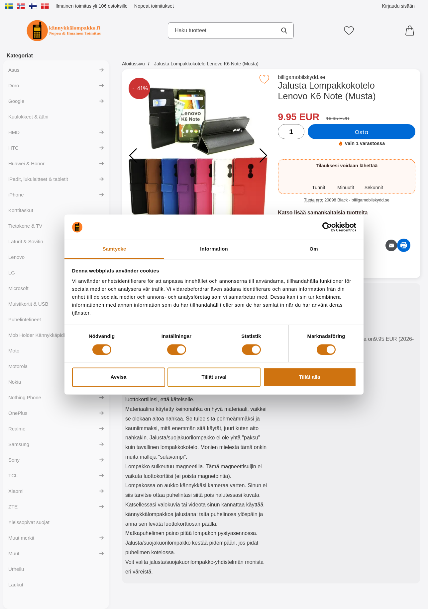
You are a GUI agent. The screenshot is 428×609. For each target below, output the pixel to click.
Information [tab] (214, 249)
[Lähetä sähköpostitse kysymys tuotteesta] (391, 245)
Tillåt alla (309, 377)
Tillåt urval (214, 377)
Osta (362, 131)
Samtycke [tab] (114, 249)
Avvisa (119, 377)
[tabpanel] (196, 434)
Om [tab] (313, 249)
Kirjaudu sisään (398, 6)
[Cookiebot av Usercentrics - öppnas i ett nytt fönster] (327, 227)
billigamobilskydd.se (301, 77)
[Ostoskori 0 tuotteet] (411, 30)
